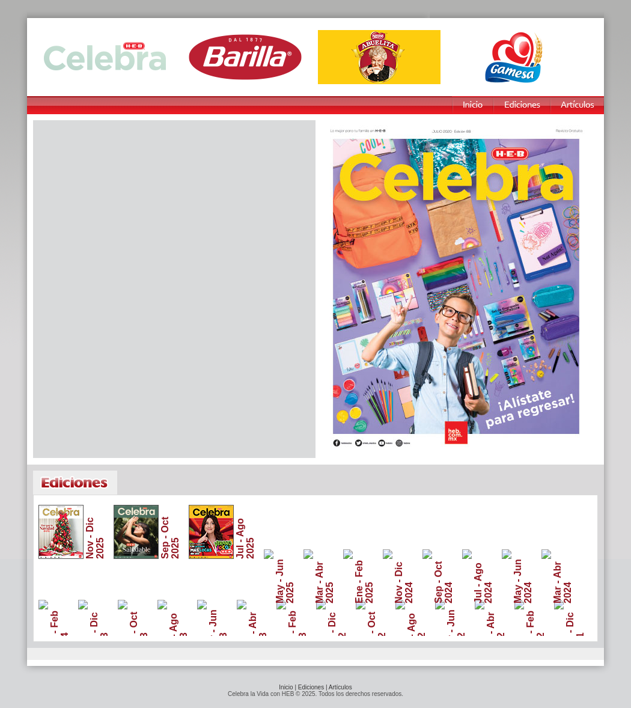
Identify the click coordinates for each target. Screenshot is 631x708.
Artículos (340, 687)
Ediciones (311, 687)
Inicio (286, 687)
